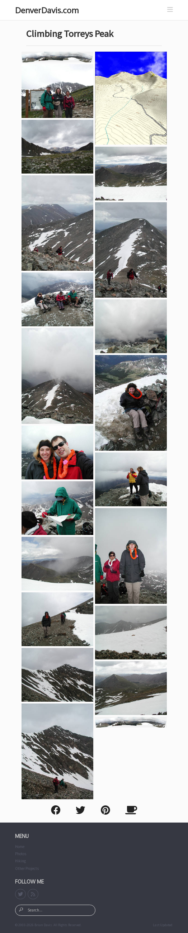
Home (19, 846)
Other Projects (27, 868)
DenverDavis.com (47, 10)
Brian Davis (43, 925)
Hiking (20, 860)
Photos (20, 853)
